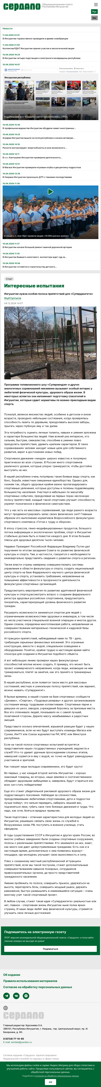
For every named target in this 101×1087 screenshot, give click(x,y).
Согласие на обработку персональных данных (37, 987)
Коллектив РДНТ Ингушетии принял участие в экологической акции (38, 48)
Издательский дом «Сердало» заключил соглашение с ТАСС (36, 116)
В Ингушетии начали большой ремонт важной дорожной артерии (37, 247)
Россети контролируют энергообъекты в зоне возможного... (35, 147)
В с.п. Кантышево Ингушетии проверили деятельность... (32, 157)
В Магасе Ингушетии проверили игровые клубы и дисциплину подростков (42, 167)
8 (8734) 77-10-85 (13, 1038)
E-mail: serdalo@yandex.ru (17, 1042)
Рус (94, 11)
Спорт (9, 278)
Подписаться (50, 948)
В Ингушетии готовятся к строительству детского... (30, 266)
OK (50, 1082)
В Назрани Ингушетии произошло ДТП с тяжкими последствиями (37, 177)
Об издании (11, 974)
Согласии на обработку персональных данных (57, 1076)
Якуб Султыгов (12, 298)
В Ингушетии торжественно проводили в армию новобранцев (35, 38)
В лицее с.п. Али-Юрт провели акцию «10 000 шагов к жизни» (36, 236)
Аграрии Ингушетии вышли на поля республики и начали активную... (39, 138)
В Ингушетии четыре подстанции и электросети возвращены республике (42, 58)
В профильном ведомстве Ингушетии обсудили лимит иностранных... (39, 128)
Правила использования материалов (30, 981)
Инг (94, 18)
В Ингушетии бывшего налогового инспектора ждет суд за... (35, 257)
